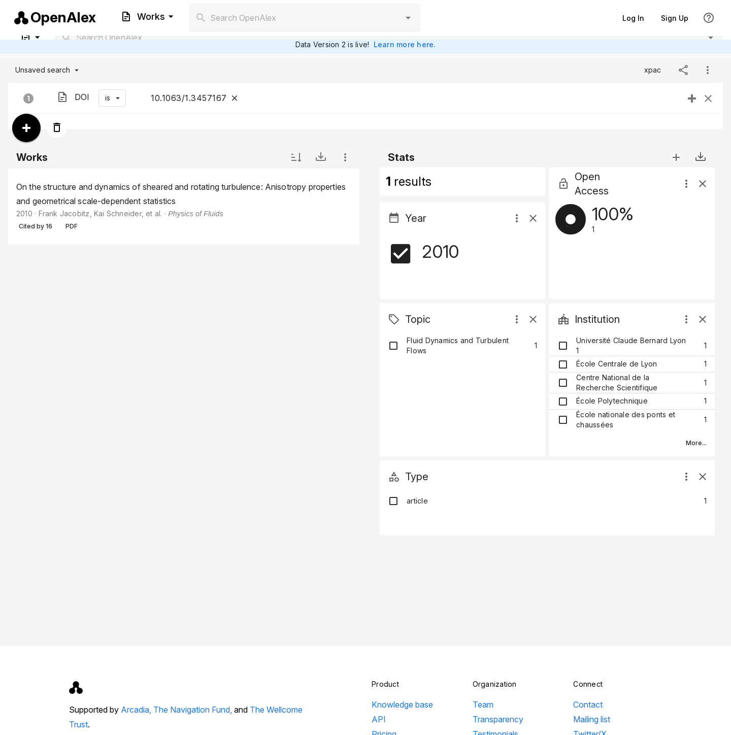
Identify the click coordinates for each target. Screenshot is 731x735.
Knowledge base (402, 704)
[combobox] (304, 18)
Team (483, 704)
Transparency (498, 719)
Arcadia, (137, 710)
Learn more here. (405, 44)
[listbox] (183, 207)
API (379, 719)
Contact (588, 704)
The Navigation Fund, (193, 710)
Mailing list (591, 719)
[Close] (234, 98)
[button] (408, 18)
